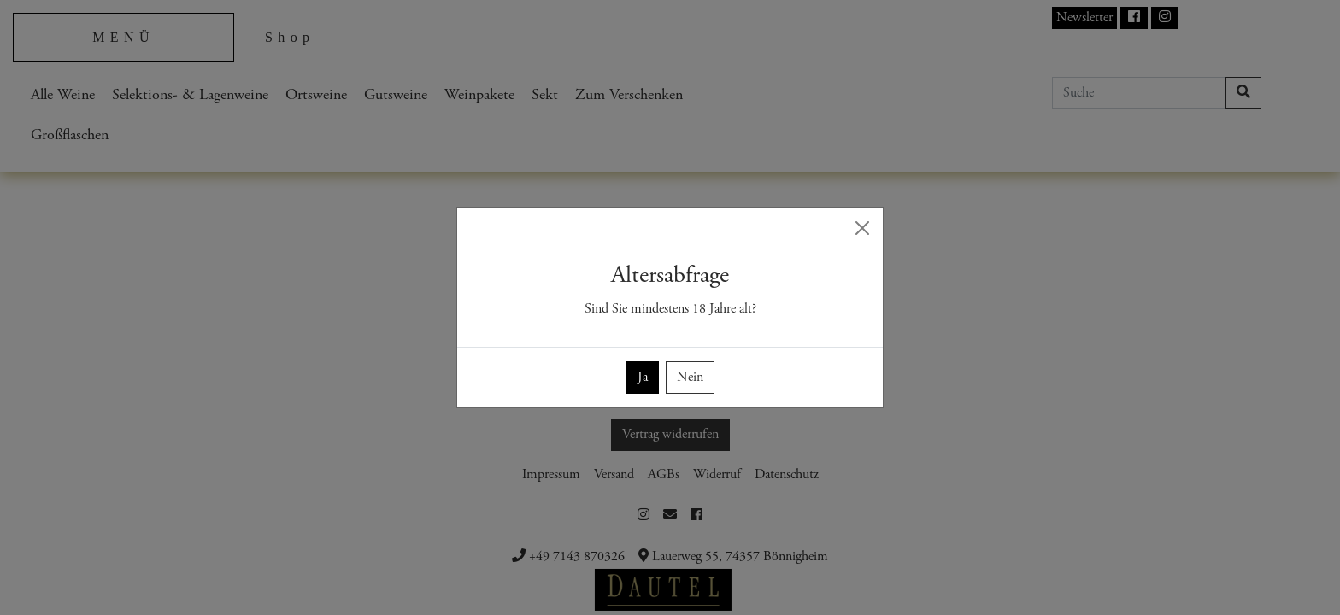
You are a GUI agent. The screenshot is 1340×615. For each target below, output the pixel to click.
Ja (643, 377)
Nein (690, 377)
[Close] (862, 228)
